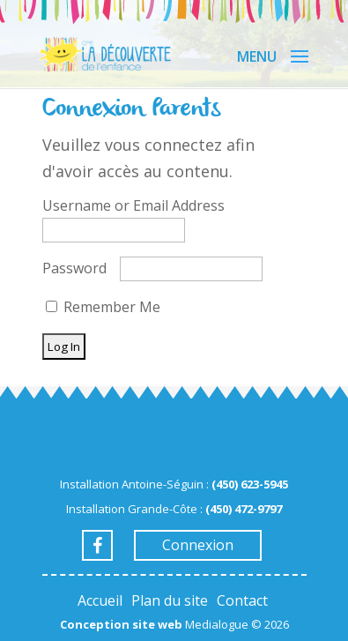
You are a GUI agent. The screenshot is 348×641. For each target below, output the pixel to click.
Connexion (197, 545)
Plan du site (169, 600)
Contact (242, 600)
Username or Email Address (133, 205)
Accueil (100, 600)
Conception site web (121, 624)
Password (74, 268)
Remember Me (103, 307)
